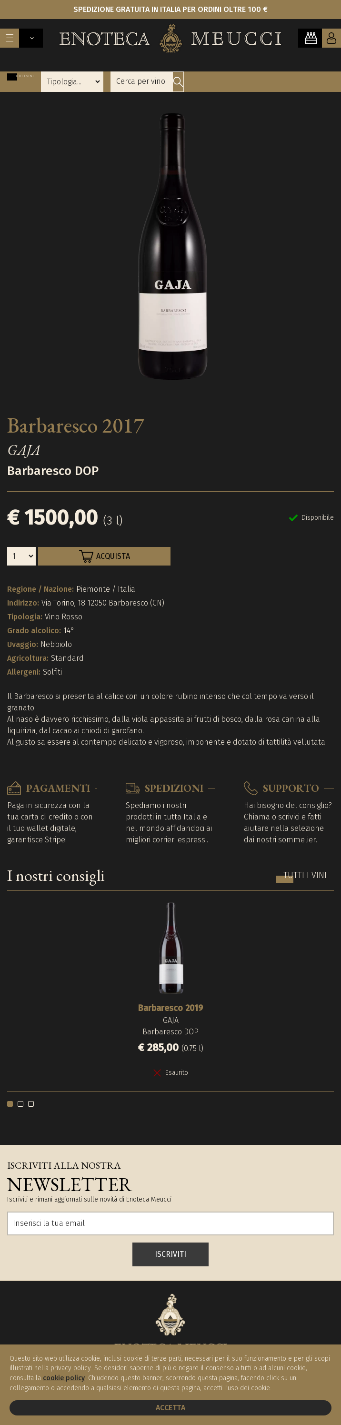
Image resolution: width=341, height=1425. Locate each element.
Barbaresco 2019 (170, 1008)
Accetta (170, 1407)
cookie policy (64, 1378)
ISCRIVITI (170, 1254)
